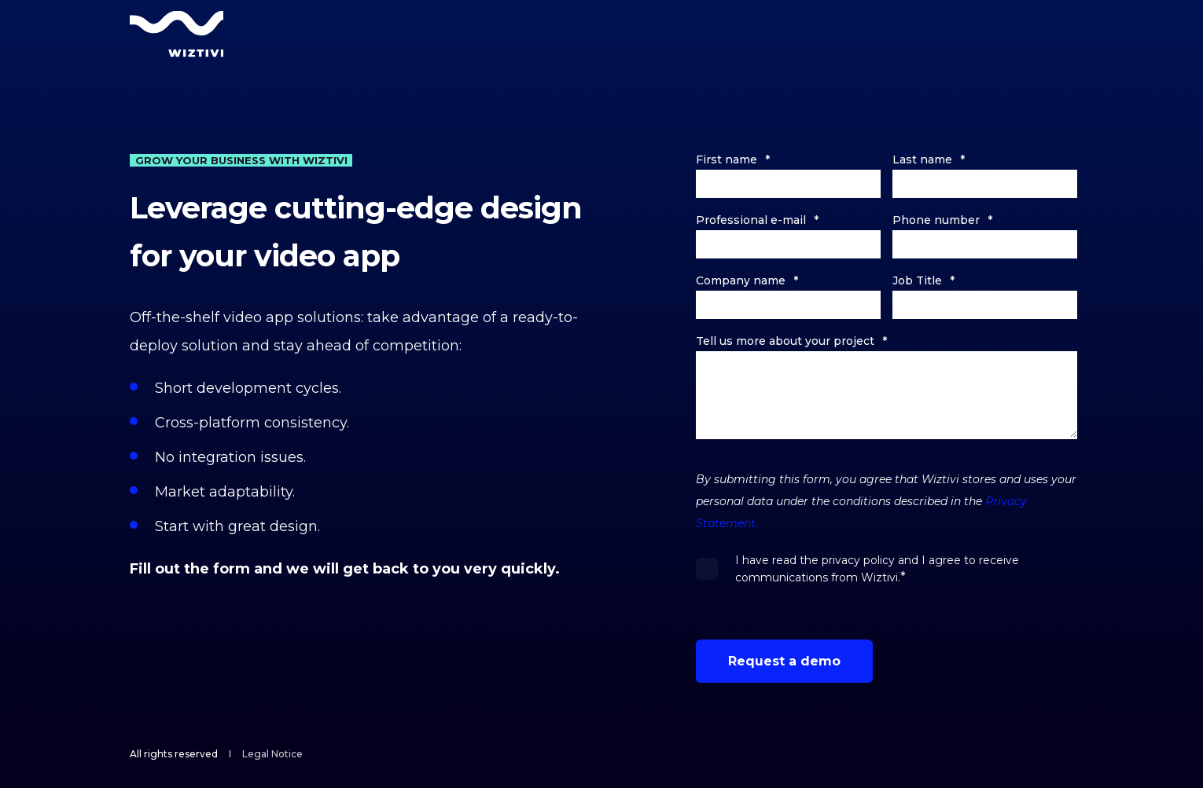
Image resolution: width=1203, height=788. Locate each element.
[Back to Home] (177, 33)
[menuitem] (272, 754)
